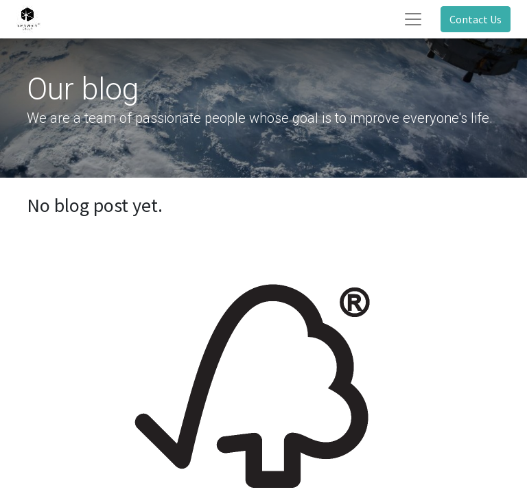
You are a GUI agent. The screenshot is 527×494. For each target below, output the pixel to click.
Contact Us (475, 19)
